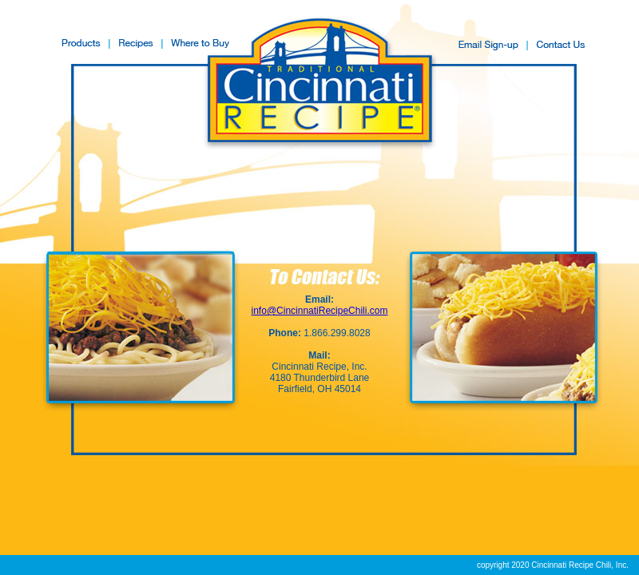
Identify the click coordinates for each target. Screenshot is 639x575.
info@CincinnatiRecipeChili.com (320, 310)
